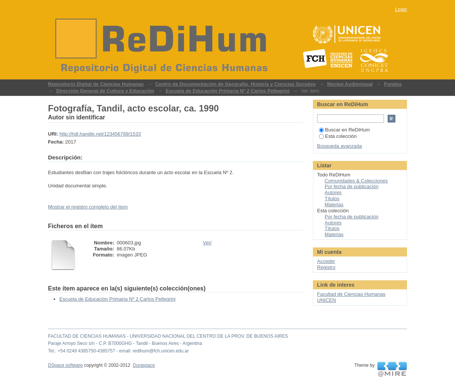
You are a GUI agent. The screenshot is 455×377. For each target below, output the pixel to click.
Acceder (326, 261)
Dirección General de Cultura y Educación (105, 91)
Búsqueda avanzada (339, 146)
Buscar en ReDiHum (344, 130)
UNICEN (326, 300)
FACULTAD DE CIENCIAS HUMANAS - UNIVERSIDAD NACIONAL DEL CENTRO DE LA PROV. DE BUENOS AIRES (168, 336)
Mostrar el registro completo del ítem (88, 207)
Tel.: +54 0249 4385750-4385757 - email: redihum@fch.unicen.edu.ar (118, 351)
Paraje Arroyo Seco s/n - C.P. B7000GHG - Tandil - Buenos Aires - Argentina (125, 343)
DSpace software (65, 365)
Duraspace (144, 365)
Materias (334, 204)
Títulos (332, 198)
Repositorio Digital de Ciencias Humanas (96, 84)
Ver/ (207, 243)
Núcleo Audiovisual (350, 84)
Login (401, 9)
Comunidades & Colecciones (356, 181)
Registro (326, 267)
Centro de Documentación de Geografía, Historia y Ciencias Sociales (235, 84)
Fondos (393, 84)
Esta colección (338, 136)
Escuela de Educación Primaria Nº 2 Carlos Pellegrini (227, 91)
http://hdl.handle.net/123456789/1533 (100, 134)
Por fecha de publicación (351, 186)
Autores (333, 192)
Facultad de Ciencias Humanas (351, 294)
